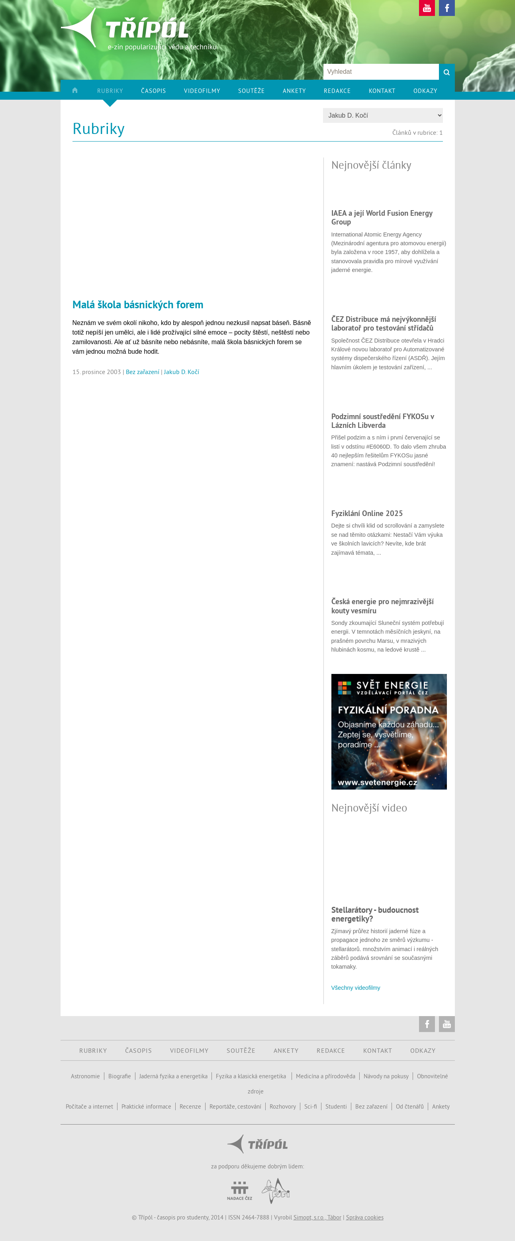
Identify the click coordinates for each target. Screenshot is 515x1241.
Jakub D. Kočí (181, 372)
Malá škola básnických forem (138, 304)
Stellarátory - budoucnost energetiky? (375, 914)
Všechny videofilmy (355, 988)
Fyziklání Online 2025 (367, 513)
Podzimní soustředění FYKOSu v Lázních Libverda (382, 421)
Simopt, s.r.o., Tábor (317, 1217)
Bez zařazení (142, 372)
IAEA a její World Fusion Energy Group (381, 217)
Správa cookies (365, 1217)
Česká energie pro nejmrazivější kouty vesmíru (382, 606)
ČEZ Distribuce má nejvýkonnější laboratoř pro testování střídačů (383, 323)
